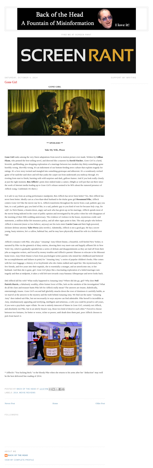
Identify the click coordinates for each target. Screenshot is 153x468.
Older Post (100, 403)
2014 (16, 393)
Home (55, 403)
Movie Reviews (27, 393)
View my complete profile (19, 460)
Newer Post (10, 403)
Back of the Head (18, 455)
